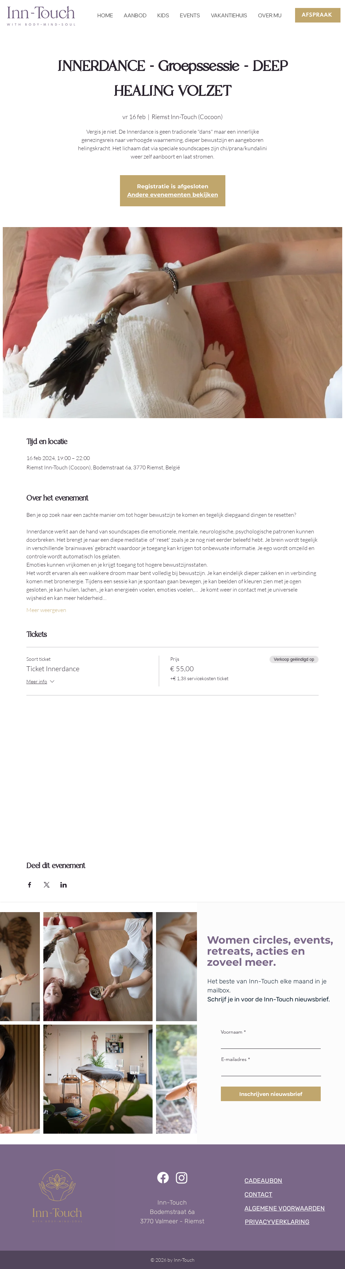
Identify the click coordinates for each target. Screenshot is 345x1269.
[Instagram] (181, 1177)
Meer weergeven (46, 609)
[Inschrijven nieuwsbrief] (271, 1094)
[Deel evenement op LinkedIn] (63, 885)
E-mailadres (234, 1059)
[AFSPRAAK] (317, 15)
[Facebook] (163, 1177)
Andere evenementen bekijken (172, 194)
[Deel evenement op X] (46, 885)
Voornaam (231, 1031)
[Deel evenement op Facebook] (29, 885)
